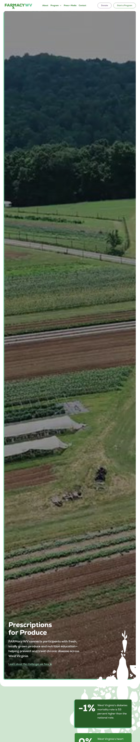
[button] (56, 5)
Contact (82, 5)
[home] (18, 6)
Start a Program (124, 5)
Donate (104, 5)
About (45, 5)
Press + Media (70, 5)
